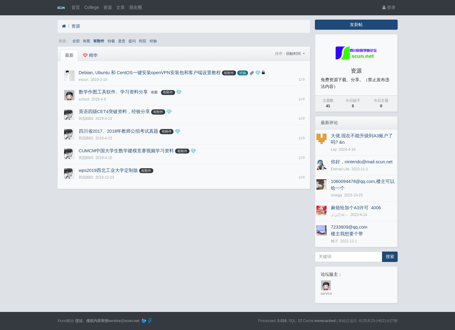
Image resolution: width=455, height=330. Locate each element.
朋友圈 (135, 7)
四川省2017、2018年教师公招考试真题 (119, 131)
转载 (111, 41)
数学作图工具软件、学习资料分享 (113, 91)
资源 (107, 7)
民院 (142, 41)
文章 (120, 7)
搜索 (390, 256)
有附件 (98, 41)
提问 (132, 41)
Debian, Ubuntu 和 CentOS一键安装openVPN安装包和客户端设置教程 (150, 72)
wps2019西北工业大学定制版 (108, 170)
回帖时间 (294, 53)
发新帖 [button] (356, 24)
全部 (76, 41)
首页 (75, 7)
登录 (389, 7)
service (326, 293)
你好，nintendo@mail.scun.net (361, 161)
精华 (90, 55)
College (91, 7)
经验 (153, 41)
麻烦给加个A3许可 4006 (356, 207)
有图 (86, 41)
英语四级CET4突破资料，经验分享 (114, 111)
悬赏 (121, 41)
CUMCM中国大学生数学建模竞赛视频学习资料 (126, 150)
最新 (69, 55)
